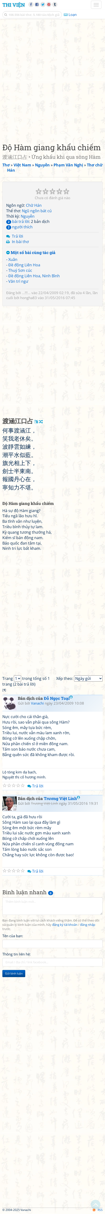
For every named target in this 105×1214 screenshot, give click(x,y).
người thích (19, 227)
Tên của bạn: (12, 935)
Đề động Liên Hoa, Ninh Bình (34, 275)
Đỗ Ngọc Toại (58, 698)
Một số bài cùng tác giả (30, 252)
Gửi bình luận (14, 973)
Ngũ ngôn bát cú (37, 210)
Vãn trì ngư (18, 281)
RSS (98, 1210)
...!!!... (26, 292)
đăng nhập (87, 925)
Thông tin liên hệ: (16, 954)
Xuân (12, 259)
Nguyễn (28, 216)
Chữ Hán (34, 205)
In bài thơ (20, 241)
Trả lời (17, 236)
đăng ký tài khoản (64, 925)
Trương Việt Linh (62, 798)
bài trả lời (17, 221)
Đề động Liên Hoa (24, 265)
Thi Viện (13, 4)
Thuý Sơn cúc (20, 270)
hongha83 (28, 297)
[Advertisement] (52, 79)
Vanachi (37, 703)
